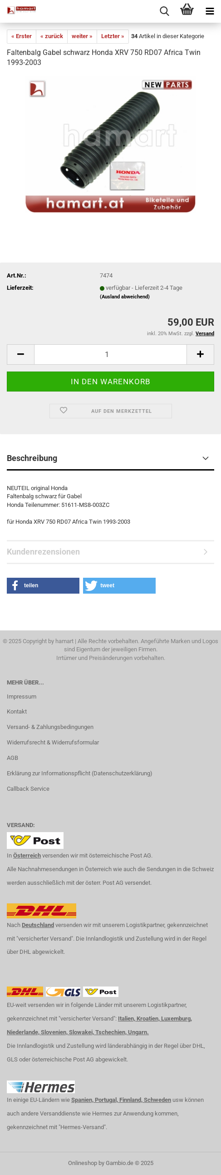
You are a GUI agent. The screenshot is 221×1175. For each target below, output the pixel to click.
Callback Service (28, 788)
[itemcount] (110, 354)
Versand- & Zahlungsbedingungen (50, 727)
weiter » (82, 36)
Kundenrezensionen (43, 551)
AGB (12, 757)
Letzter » (112, 36)
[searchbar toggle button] (164, 11)
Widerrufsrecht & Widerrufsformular (53, 742)
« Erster (21, 36)
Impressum (21, 696)
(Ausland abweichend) (125, 297)
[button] (43, 586)
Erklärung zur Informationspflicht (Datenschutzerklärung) (79, 773)
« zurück (51, 36)
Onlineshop (82, 1163)
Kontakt (17, 711)
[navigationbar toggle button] (209, 11)
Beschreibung (32, 458)
